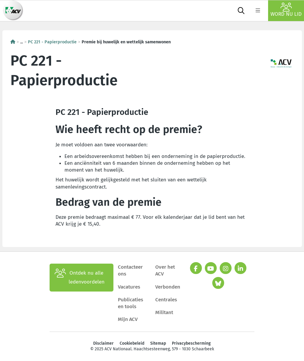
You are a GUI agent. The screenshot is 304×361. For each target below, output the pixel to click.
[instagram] (226, 268)
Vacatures (129, 287)
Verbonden (167, 287)
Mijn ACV (128, 319)
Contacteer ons (130, 270)
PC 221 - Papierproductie (52, 42)
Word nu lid (286, 10)
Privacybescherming (191, 343)
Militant (164, 312)
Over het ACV (165, 270)
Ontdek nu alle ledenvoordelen (79, 277)
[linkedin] (240, 268)
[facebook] (196, 268)
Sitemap (158, 343)
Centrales (166, 300)
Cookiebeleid (132, 343)
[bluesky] (218, 283)
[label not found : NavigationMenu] (257, 10)
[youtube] (211, 268)
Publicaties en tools (130, 303)
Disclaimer (103, 343)
